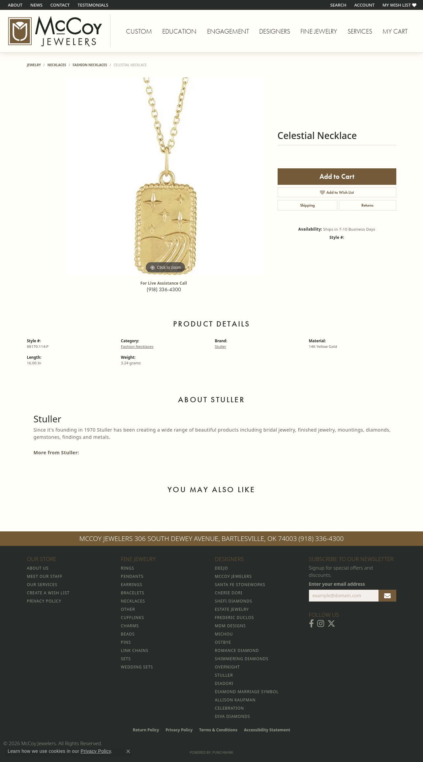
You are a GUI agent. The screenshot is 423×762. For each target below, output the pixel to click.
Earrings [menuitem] (131, 584)
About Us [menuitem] (38, 568)
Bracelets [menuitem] (132, 593)
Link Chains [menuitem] (135, 650)
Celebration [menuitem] (229, 708)
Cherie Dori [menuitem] (229, 593)
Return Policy (146, 730)
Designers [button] (274, 31)
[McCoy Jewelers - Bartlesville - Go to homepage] (55, 31)
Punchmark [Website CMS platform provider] (223, 752)
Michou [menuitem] (224, 634)
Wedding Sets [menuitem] (137, 667)
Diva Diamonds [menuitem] (232, 716)
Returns (367, 205)
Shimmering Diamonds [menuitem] (242, 659)
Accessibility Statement (267, 730)
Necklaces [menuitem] (133, 601)
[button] (337, 5)
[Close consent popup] (128, 751)
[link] (14, 5)
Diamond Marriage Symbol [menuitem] (247, 691)
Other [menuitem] (128, 609)
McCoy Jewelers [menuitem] (233, 576)
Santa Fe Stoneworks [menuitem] (240, 584)
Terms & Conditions (218, 730)
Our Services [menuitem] (42, 584)
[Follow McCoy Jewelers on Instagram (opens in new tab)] (320, 624)
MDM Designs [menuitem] (230, 626)
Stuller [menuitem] (224, 675)
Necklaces (56, 65)
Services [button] (359, 31)
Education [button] (179, 31)
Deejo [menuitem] (221, 568)
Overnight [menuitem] (227, 667)
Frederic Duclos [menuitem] (234, 617)
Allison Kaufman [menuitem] (235, 700)
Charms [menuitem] (130, 626)
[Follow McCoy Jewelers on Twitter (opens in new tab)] (331, 624)
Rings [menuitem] (127, 568)
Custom (139, 31)
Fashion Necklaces (90, 65)
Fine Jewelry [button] (318, 31)
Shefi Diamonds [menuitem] (233, 601)
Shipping (307, 205)
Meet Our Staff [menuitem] (45, 576)
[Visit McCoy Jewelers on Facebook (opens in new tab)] (311, 624)
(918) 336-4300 (164, 289)
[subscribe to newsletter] (387, 596)
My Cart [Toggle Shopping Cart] (395, 31)
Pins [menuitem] (126, 642)
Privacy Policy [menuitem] (44, 601)
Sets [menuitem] (126, 659)
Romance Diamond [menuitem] (237, 650)
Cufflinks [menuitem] (132, 617)
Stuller (221, 346)
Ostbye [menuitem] (223, 642)
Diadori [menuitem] (224, 683)
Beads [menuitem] (128, 634)
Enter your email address (337, 584)
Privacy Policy (179, 730)
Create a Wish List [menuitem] (48, 593)
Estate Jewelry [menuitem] (232, 609)
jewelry (34, 65)
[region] (165, 176)
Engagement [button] (228, 31)
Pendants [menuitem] (132, 576)
